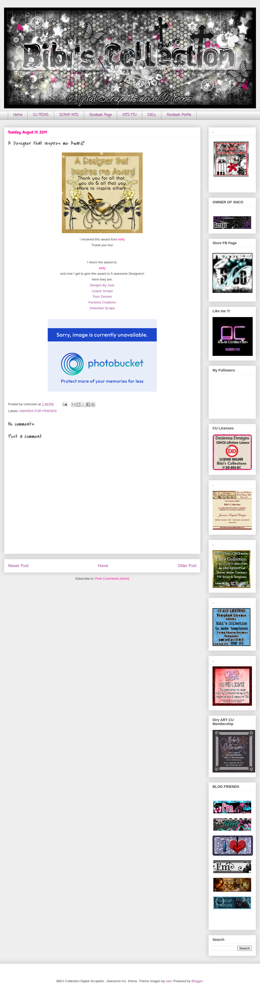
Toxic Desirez (102, 296)
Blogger (197, 981)
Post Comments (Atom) (112, 578)
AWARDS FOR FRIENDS (38, 411)
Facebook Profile (179, 115)
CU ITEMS (40, 115)
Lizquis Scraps (102, 291)
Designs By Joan (102, 285)
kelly (121, 239)
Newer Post (18, 566)
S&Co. (151, 115)
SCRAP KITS (69, 115)
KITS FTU (129, 115)
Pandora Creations (102, 302)
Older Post (187, 566)
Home (17, 115)
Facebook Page (100, 115)
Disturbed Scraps (102, 308)
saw (168, 981)
